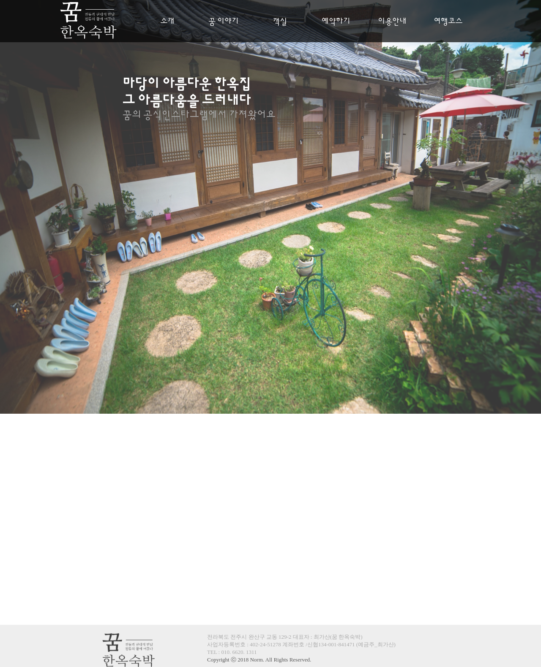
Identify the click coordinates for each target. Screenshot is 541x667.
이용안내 (392, 22)
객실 (280, 22)
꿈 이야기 (223, 22)
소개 (167, 22)
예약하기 (336, 22)
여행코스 (448, 22)
